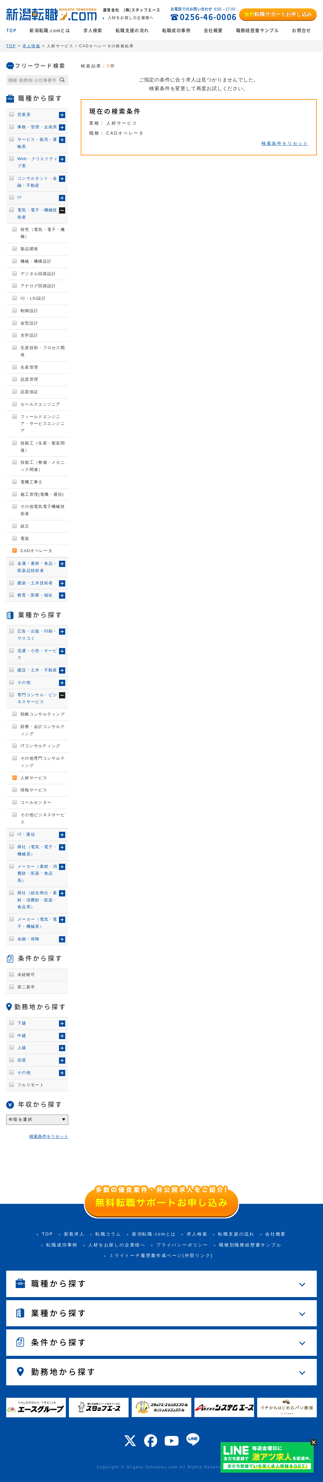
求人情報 (31, 46)
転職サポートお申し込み (278, 14)
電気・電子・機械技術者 (37, 213)
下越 (21, 1023)
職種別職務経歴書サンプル (250, 1244)
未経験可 (26, 974)
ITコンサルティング (40, 745)
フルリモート (30, 1085)
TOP (11, 30)
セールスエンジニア (40, 404)
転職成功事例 (176, 30)
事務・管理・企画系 (37, 127)
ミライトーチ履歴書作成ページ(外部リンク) (161, 1255)
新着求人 (74, 1233)
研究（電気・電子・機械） (42, 233)
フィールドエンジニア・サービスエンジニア (42, 423)
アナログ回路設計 (38, 285)
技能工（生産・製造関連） (42, 447)
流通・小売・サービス (37, 654)
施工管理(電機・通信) (42, 494)
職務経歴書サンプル (257, 30)
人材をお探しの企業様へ (117, 1244)
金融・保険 (28, 939)
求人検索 (92, 30)
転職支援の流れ (132, 30)
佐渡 (21, 1060)
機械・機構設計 (36, 261)
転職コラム (108, 1233)
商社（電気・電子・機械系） (37, 850)
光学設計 (29, 335)
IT (19, 197)
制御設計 (29, 310)
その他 (24, 682)
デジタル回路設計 (38, 273)
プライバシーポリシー (182, 1244)
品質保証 (29, 391)
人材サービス (33, 778)
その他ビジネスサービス (42, 818)
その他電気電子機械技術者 (42, 510)
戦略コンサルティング (42, 714)
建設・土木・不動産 (37, 670)
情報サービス (33, 790)
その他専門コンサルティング (42, 762)
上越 (21, 1047)
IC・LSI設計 (33, 298)
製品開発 (29, 248)
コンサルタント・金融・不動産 (37, 182)
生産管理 (29, 367)
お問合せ (301, 30)
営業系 (24, 114)
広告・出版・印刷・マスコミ (37, 635)
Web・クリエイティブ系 (37, 162)
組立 (25, 526)
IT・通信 (26, 834)
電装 (25, 538)
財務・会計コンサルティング (42, 730)
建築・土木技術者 (35, 583)
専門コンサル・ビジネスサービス (37, 698)
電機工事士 (31, 482)
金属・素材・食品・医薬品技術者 (37, 567)
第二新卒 (26, 987)
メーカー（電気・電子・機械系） (37, 923)
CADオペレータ (36, 550)
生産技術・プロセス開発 (42, 351)
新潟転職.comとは (50, 30)
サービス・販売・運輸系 (37, 143)
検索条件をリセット (285, 143)
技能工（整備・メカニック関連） (42, 466)
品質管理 (29, 379)
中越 (21, 1035)
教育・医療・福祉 (35, 595)
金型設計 (29, 323)
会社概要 (213, 30)
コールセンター (36, 802)
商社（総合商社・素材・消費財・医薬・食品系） (37, 900)
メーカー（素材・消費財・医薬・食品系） (37, 873)
